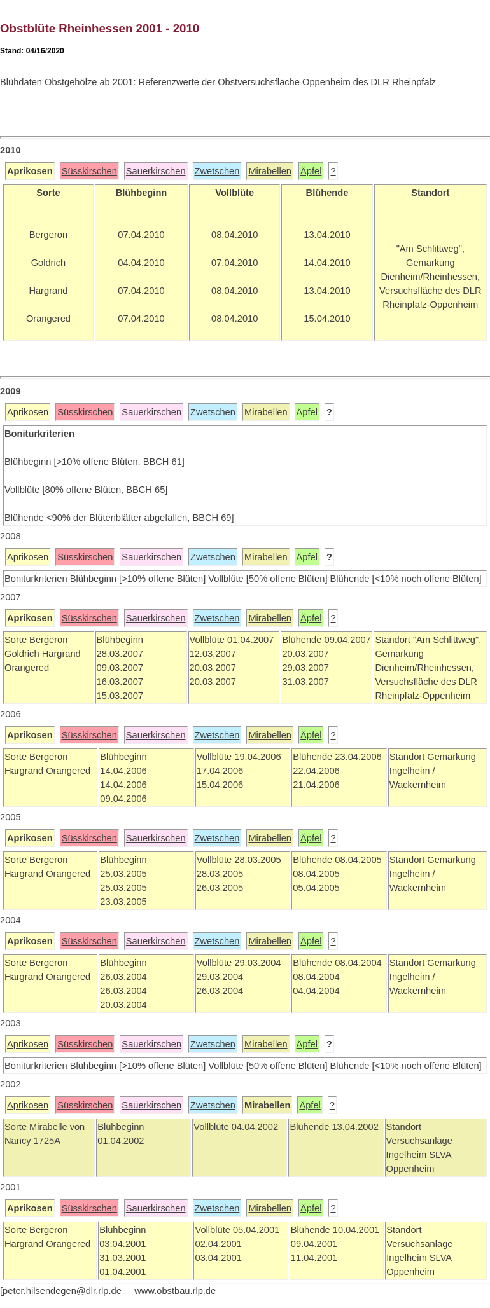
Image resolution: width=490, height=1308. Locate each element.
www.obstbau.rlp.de (175, 1291)
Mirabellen (269, 171)
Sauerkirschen (156, 171)
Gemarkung (451, 860)
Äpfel (310, 171)
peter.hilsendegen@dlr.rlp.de (62, 1291)
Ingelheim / (412, 874)
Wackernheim (417, 888)
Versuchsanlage (419, 1141)
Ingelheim (408, 1155)
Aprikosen (27, 412)
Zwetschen (217, 171)
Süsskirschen (89, 171)
